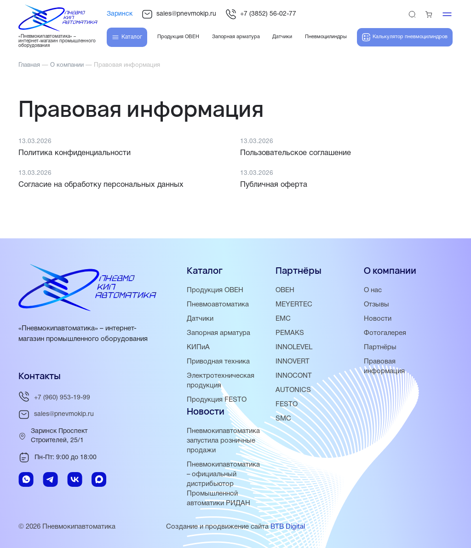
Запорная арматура (219, 333)
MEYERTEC (294, 304)
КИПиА (198, 347)
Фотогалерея (385, 333)
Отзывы (377, 304)
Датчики (200, 319)
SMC (283, 418)
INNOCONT (294, 376)
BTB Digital (287, 527)
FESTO (287, 404)
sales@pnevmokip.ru (179, 14)
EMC (283, 319)
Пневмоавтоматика (218, 304)
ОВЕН (285, 290)
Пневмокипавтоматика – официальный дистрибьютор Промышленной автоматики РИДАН (223, 484)
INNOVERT (293, 361)
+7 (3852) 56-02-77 (260, 14)
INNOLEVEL (294, 347)
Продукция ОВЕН (215, 290)
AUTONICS (293, 390)
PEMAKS (290, 333)
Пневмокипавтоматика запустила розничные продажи (223, 441)
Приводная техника (218, 361)
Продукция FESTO (217, 400)
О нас (373, 290)
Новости (377, 319)
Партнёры (380, 347)
